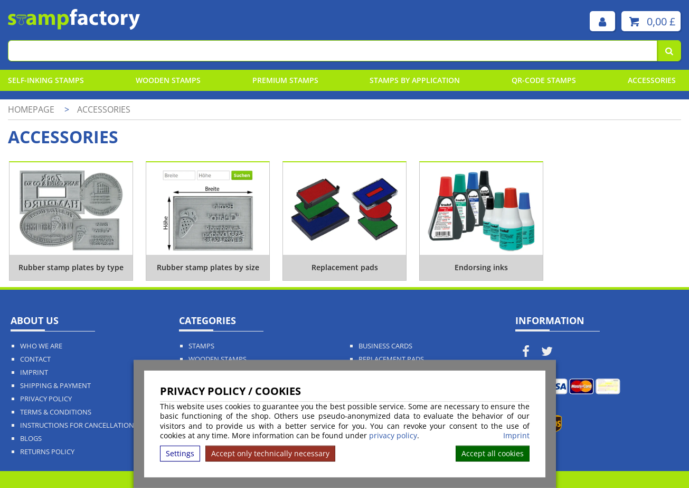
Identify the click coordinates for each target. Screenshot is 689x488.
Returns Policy (47, 452)
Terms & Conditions (55, 412)
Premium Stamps (285, 80)
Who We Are (41, 346)
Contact (35, 359)
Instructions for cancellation (77, 425)
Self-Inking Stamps (46, 80)
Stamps (201, 346)
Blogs (31, 439)
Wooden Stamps (168, 80)
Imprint (516, 435)
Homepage (31, 109)
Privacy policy (46, 399)
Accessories (652, 80)
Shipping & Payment (55, 386)
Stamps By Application (415, 80)
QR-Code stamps (544, 80)
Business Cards (385, 346)
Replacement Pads (391, 359)
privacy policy (393, 435)
